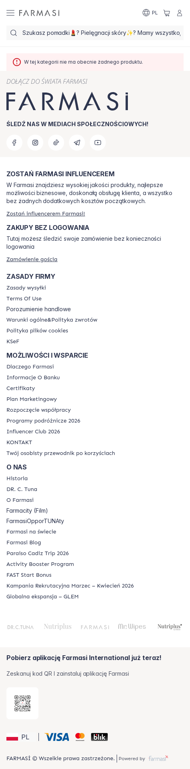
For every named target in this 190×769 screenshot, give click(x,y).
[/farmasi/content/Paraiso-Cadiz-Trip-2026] (37, 553)
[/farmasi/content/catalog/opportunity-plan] (31, 399)
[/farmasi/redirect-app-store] (22, 703)
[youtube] (98, 143)
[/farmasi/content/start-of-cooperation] (38, 410)
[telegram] (77, 143)
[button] (21, 737)
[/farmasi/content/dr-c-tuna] (21, 489)
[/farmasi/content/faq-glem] (42, 597)
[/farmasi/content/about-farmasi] (30, 367)
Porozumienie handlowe (38, 309)
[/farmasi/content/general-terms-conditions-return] (51, 320)
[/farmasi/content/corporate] (31, 532)
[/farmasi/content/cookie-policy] (37, 331)
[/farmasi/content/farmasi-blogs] (23, 543)
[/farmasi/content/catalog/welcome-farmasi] (60, 453)
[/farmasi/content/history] (17, 478)
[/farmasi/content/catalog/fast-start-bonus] (28, 575)
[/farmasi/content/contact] (19, 442)
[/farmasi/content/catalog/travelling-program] (43, 421)
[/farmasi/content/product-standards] (20, 388)
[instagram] (35, 143)
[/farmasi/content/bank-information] (33, 377)
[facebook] (14, 143)
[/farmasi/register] (45, 213)
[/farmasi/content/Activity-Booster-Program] (40, 564)
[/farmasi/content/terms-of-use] (24, 299)
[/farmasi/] (39, 13)
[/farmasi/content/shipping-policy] (26, 288)
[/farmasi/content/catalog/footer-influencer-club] (33, 432)
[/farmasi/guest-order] (31, 259)
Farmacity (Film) (27, 510)
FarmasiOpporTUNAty (35, 521)
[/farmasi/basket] (167, 13)
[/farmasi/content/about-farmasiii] (20, 500)
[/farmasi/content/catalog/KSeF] (12, 341)
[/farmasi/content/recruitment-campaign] (70, 586)
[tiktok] (56, 143)
